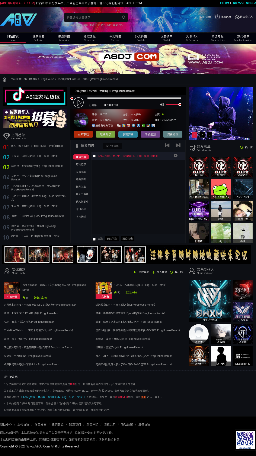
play (79, 103)
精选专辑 (218, 36)
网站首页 (13, 36)
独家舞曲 (38, 36)
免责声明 (92, 424)
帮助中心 (238, 3)
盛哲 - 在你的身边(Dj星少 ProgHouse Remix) (38, 216)
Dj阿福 (111, 24)
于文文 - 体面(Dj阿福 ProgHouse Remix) (34, 155)
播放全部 (144, 272)
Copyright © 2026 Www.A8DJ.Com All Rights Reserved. (39, 446)
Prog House (47, 79)
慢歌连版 (90, 36)
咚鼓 (85, 24)
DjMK (119, 24)
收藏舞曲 (128, 134)
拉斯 (72, 24)
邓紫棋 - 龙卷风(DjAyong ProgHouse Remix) (37, 165)
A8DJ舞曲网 (30, 79)
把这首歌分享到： (105, 125)
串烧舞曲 (64, 36)
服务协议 (144, 424)
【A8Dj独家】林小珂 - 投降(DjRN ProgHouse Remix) (87, 79)
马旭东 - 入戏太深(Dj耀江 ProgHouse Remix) (140, 284)
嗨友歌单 (166, 36)
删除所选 (112, 238)
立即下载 (83, 134)
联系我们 (75, 424)
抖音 (66, 24)
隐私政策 (127, 424)
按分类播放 (112, 145)
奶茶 (78, 24)
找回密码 (251, 3)
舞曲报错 (172, 134)
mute (161, 104)
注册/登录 (205, 16)
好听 (91, 24)
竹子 (97, 24)
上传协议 (23, 424)
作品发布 (41, 424)
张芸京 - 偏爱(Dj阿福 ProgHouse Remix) (34, 206)
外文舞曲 (141, 36)
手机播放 (150, 134)
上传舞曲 (224, 3)
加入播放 (162, 272)
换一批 (249, 147)
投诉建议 (58, 424)
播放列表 (87, 146)
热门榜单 (243, 36)
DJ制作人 (192, 36)
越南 (103, 24)
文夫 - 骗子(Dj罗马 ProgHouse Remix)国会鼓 (37, 145)
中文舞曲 (115, 36)
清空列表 (127, 238)
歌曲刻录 (105, 134)
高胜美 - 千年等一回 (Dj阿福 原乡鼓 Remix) (35, 236)
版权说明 (110, 424)
